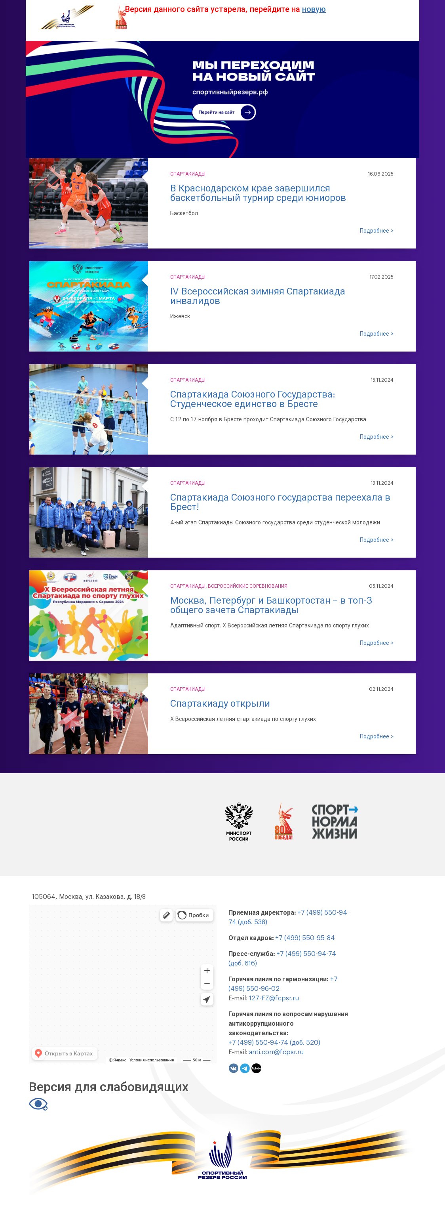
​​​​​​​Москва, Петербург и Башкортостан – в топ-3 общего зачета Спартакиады (271, 605)
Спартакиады (187, 174)
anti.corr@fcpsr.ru (276, 1052)
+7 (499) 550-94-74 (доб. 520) (274, 1043)
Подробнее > (377, 231)
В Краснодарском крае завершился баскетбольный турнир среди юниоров (258, 193)
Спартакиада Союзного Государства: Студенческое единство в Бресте (252, 399)
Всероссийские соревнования (247, 586)
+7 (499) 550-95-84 (305, 938)
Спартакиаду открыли (220, 703)
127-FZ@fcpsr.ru (274, 998)
